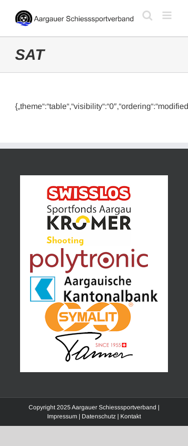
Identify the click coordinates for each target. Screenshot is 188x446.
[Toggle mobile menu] (167, 15)
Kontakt (130, 416)
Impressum (62, 416)
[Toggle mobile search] (147, 15)
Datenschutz (99, 416)
